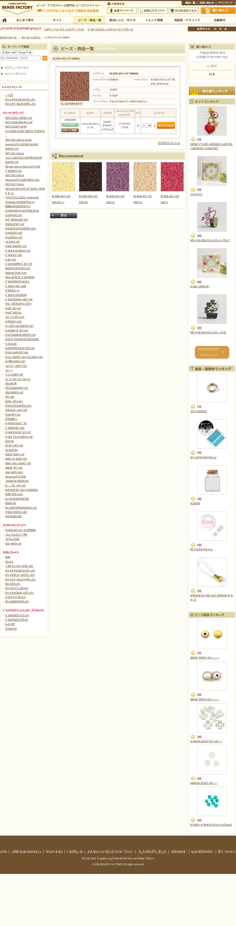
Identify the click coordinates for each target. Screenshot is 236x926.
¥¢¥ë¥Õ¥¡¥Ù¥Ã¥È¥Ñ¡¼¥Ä (20, 228)
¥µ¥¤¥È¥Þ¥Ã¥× (226, 3)
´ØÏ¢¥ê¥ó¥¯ (178, 851)
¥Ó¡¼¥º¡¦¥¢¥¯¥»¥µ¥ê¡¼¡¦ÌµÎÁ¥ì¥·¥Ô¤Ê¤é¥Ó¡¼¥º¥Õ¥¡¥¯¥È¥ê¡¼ (118, 858)
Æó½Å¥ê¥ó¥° (198, 411)
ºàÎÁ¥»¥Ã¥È (12, 539)
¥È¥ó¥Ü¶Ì (11, 383)
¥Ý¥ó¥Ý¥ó (11, 450)
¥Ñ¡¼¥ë (9, 396)
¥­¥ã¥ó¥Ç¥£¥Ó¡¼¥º (16, 272)
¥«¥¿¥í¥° (10, 624)
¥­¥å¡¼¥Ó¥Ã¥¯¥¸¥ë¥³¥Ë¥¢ (20, 277)
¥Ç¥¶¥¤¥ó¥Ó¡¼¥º (15, 361)
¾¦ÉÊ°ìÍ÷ (189, 3)
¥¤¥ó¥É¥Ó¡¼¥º (13, 232)
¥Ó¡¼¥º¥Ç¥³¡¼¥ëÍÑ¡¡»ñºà (19, 575)
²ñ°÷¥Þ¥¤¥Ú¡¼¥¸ (122, 10)
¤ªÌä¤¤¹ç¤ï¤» (206, 3)
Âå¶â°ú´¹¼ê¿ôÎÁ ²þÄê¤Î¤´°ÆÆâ (64, 29)
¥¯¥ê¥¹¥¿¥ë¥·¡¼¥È (15, 286)
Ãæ (220, 29)
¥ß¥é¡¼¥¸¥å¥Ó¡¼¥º (16, 458)
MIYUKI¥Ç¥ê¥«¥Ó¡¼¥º (19, 122)
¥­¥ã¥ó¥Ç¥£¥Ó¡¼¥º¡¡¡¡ (203, 783)
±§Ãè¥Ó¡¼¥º (12, 241)
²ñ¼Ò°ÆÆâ (54, 851)
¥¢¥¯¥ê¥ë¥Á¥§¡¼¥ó (16, 219)
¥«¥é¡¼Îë (10, 259)
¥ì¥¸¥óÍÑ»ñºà (12, 583)
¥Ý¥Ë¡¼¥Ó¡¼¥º (14, 445)
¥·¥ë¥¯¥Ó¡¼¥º (13, 308)
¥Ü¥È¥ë (195, 503)
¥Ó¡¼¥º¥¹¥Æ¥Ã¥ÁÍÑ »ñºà (20, 99)
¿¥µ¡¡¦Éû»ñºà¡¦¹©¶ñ (16, 534)
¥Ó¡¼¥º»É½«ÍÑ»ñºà (16, 588)
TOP (4, 19)
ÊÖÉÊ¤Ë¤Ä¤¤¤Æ (169, 143)
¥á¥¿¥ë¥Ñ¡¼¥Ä (14, 472)
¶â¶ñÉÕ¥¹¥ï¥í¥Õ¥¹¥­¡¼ (18, 206)
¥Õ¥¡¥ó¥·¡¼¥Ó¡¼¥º (16, 410)
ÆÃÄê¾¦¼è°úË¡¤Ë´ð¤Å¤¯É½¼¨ (110, 851)
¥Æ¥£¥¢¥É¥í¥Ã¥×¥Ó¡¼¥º (20, 348)
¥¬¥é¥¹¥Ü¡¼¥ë (13, 255)
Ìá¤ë (63, 215)
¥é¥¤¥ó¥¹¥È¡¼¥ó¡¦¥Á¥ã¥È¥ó (21, 489)
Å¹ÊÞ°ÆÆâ (219, 19)
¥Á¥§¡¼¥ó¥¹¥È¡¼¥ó (16, 352)
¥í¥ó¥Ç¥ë (10, 503)
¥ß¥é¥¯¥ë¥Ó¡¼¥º (15, 454)
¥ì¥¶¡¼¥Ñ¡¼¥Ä (14, 494)
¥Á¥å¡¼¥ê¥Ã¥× (200, 286)
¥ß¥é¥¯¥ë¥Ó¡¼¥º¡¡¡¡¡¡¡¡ (204, 657)
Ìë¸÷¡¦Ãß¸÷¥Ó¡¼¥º (15, 485)
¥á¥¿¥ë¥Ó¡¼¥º (13, 543)
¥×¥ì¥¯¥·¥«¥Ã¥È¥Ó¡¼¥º (19, 436)
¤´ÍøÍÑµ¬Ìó (75, 851)
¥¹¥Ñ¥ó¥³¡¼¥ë (13, 321)
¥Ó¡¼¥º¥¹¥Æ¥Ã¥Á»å (203, 457)
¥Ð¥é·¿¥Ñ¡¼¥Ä (14, 401)
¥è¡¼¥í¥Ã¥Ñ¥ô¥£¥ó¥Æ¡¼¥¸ (21, 507)
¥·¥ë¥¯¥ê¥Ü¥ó (13, 312)
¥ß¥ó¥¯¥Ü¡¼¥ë (14, 467)
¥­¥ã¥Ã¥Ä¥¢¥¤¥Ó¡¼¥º (17, 268)
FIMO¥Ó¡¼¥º (13, 414)
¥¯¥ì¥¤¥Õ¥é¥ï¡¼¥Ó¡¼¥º (19, 299)
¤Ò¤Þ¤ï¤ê (196, 194)
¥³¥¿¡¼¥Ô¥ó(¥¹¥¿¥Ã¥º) (18, 303)
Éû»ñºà (9, 561)
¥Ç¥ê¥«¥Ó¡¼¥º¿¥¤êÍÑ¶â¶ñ (20, 530)
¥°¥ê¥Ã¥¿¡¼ (12, 290)
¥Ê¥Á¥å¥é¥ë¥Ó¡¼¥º (16, 387)
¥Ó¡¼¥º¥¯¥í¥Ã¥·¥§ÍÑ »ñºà (20, 103)
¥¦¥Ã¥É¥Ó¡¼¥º (13, 237)
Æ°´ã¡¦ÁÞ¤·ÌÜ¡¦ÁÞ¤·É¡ (18, 379)
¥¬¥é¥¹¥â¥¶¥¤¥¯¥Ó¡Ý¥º (18, 264)
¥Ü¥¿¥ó (9, 441)
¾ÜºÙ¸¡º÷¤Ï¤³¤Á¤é (16, 67)
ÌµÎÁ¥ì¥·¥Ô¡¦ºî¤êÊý (122, 19)
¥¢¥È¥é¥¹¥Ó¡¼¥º (15, 224)
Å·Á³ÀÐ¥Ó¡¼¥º (14, 374)
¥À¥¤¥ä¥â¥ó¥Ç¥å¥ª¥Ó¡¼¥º (20, 334)
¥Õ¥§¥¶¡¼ (11, 419)
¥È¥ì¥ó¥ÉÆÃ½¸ (154, 19)
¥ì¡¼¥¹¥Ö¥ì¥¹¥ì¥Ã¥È (17, 498)
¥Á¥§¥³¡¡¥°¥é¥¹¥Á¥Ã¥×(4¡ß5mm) (211, 824)
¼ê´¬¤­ (9, 370)
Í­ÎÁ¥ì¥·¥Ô (11, 628)
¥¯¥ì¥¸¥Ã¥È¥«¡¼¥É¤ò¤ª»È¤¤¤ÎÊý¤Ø (110, 29)
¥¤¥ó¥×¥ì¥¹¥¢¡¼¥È (16, 512)
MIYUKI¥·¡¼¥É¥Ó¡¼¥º (18, 117)
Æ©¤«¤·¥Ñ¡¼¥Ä (14, 317)
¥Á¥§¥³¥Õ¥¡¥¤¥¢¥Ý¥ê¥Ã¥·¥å (22, 210)
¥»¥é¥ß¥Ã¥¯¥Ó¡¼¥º (16, 330)
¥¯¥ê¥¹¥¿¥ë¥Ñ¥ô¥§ (16, 295)
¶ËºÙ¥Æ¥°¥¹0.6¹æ (201, 549)
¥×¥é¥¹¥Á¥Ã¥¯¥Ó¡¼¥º (18, 432)
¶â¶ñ (7, 557)
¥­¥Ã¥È (57, 19)
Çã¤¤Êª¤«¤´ (218, 10)
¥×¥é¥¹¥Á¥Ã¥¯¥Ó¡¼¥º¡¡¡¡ (206, 741)
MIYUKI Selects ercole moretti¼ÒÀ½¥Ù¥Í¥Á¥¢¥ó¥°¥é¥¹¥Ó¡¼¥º (22, 144)
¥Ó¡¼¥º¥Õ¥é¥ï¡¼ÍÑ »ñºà (19, 592)
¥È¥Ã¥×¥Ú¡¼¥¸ (8, 37)
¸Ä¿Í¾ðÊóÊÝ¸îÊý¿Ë (152, 851)
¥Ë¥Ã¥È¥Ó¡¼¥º (14, 392)
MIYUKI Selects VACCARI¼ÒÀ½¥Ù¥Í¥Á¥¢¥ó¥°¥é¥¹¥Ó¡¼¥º (24, 158)
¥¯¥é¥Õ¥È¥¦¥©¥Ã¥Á (17, 281)
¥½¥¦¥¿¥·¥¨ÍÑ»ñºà (15, 597)
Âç (225, 29)
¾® (215, 29)
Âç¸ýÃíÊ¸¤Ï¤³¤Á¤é (183, 10)
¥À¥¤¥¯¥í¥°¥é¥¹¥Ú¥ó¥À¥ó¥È (22, 339)
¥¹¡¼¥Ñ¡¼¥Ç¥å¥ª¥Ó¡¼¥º (19, 325)
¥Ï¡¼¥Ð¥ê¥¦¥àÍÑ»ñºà (17, 601)
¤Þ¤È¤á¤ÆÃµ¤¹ (24, 19)
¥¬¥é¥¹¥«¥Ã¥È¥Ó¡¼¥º (18, 250)
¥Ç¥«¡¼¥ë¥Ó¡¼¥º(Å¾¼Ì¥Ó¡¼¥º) (24, 357)
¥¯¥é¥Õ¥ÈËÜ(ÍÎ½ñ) (16, 619)
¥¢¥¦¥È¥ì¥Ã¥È (13, 516)
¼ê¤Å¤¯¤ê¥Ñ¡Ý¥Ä (16, 366)
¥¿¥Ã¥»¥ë (11, 343)
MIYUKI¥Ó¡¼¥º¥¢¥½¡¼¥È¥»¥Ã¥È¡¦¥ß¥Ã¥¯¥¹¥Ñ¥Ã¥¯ (25, 131)
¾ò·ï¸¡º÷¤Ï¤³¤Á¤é (15, 73)
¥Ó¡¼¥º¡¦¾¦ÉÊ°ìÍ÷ (89, 19)
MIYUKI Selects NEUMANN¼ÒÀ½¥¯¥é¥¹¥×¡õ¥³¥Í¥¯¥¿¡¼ (25, 189)
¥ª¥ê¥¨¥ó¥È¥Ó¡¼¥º (16, 246)
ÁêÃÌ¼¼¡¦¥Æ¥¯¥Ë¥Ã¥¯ (187, 19)
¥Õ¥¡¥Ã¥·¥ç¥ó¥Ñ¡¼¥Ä (18, 405)
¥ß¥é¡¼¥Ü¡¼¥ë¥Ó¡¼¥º (18, 463)
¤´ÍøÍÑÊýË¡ (116, 3)
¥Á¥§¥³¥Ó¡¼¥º (13, 215)
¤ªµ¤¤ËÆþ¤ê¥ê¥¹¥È (153, 10)
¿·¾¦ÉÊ (9, 95)
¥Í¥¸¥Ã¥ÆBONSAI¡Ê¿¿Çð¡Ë (208, 332)
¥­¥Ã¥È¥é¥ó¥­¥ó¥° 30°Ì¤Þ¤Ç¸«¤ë (208, 352)
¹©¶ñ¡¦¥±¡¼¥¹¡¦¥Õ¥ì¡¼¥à (19, 566)
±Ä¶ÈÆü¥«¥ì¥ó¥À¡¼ (26, 851)
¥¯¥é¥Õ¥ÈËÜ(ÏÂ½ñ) (17, 615)
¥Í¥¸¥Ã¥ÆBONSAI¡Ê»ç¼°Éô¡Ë (209, 240)
